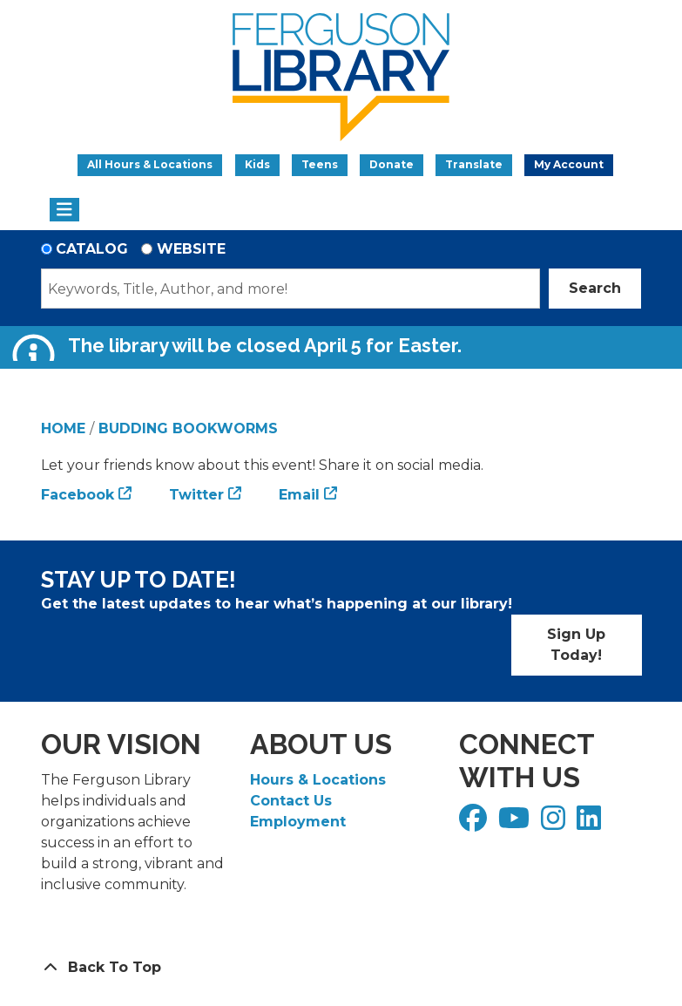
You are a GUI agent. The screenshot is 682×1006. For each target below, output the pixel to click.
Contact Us (291, 800)
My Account (569, 164)
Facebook (77, 494)
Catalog (92, 249)
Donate (391, 164)
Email (299, 494)
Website (191, 249)
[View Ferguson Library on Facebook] (475, 823)
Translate (474, 164)
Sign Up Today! (576, 644)
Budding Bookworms (188, 428)
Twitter (196, 494)
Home (63, 428)
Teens (319, 164)
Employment (298, 821)
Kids (257, 164)
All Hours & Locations (150, 164)
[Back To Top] (341, 967)
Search (595, 288)
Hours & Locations (318, 779)
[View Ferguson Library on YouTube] (516, 823)
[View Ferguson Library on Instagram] (555, 823)
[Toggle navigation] (65, 210)
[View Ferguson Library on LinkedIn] (591, 823)
